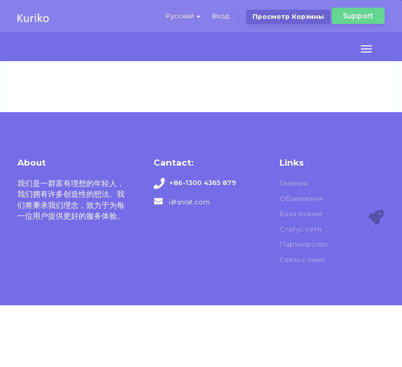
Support (358, 15)
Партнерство (304, 244)
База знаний (301, 213)
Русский (183, 16)
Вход (220, 16)
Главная (293, 183)
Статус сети (300, 229)
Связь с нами (302, 259)
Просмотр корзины (288, 16)
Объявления (301, 198)
